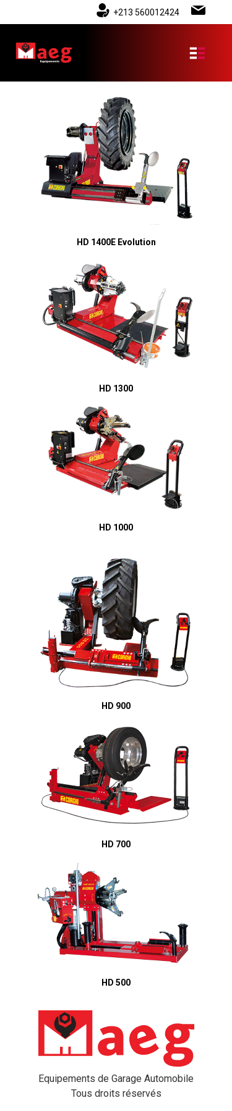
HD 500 (116, 982)
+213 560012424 (146, 12)
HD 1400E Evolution (116, 242)
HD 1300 (116, 388)
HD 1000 (116, 527)
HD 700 (116, 844)
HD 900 (116, 706)
